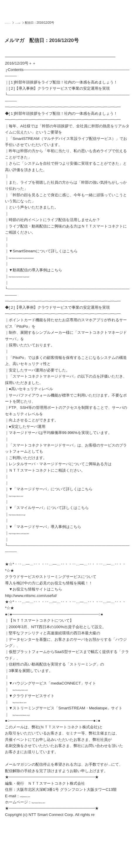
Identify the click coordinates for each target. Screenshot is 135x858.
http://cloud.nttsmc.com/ (33, 702)
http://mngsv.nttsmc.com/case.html (39, 533)
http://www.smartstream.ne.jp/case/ (39, 276)
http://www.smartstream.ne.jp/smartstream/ (46, 257)
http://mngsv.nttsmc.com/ (30, 495)
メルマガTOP (38, 22)
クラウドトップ (14, 22)
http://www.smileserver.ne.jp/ (34, 514)
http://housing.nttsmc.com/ (35, 689)
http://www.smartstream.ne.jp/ (38, 714)
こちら (113, 764)
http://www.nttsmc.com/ (52, 808)
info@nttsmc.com (35, 802)
